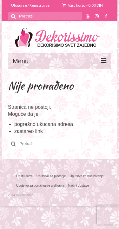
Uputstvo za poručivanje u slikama (40, 185)
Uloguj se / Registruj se (30, 5)
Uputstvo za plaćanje (51, 176)
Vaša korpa (82, 5)
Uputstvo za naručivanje (87, 176)
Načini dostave (78, 185)
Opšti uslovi (24, 176)
